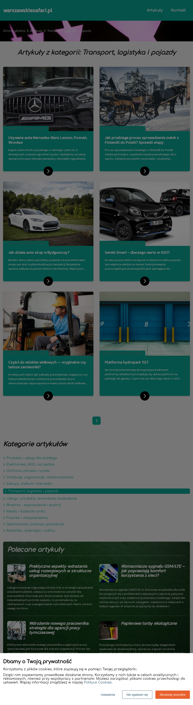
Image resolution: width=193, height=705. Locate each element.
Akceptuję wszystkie (173, 694)
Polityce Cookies (98, 682)
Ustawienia (108, 694)
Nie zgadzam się (137, 694)
